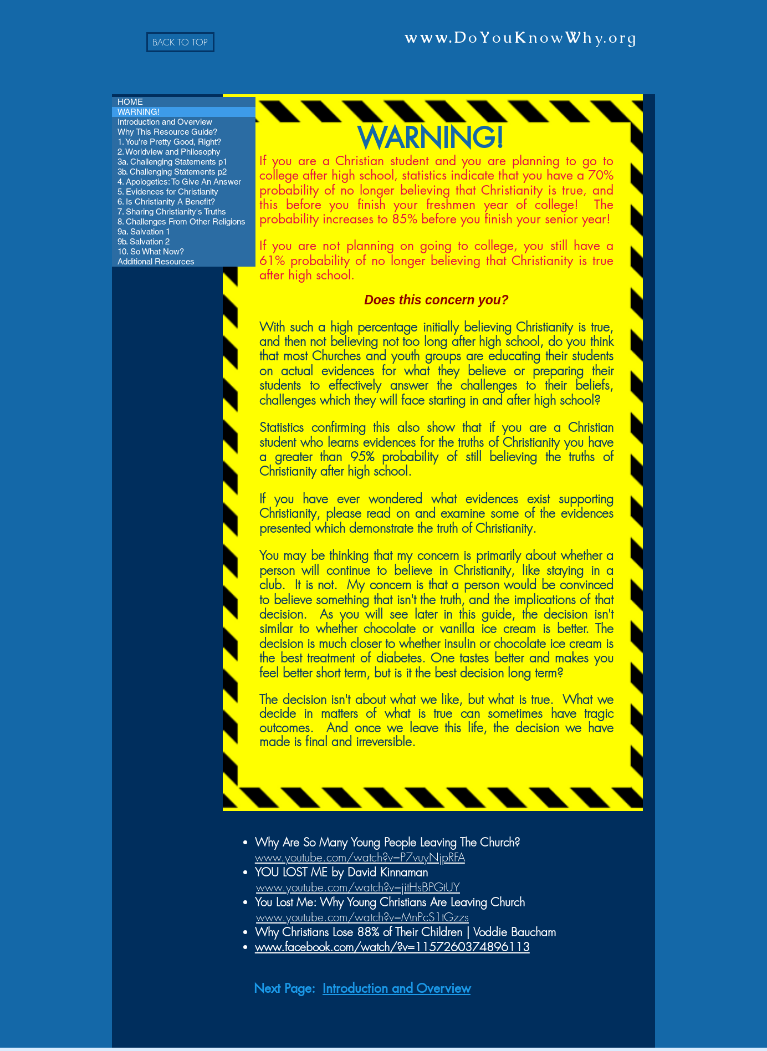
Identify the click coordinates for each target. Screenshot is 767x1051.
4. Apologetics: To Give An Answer (179, 181)
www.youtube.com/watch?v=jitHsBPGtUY (358, 887)
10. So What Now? (150, 251)
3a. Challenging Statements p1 (172, 161)
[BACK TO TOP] (180, 42)
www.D (436, 37)
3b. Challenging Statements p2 (172, 171)
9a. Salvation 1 (143, 231)
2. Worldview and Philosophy (169, 151)
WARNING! (138, 111)
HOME (130, 101)
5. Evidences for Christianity (167, 191)
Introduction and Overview (164, 121)
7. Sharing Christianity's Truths (171, 211)
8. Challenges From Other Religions (181, 221)
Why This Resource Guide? (167, 131)
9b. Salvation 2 (143, 241)
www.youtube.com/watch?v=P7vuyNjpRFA (360, 857)
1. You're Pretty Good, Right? (169, 141)
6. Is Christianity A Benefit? (166, 201)
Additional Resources (156, 261)
